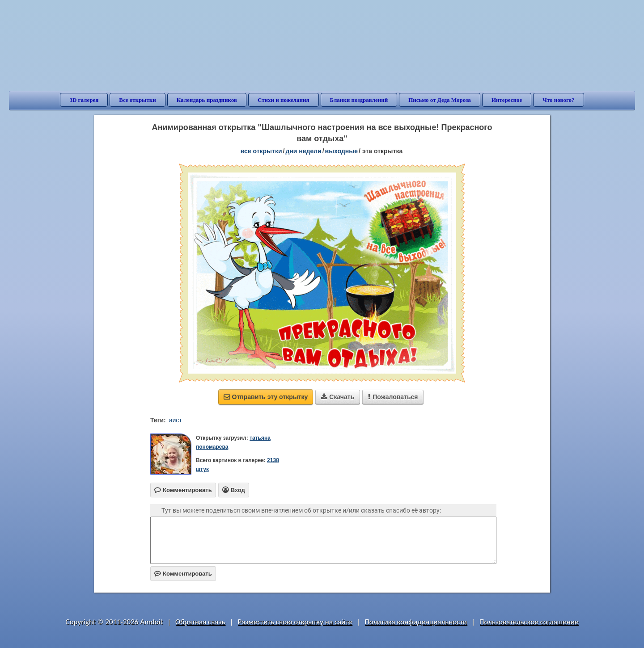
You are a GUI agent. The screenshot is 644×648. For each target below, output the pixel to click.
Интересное (506, 100)
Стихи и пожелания (283, 100)
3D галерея (83, 100)
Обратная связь (200, 622)
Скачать (337, 396)
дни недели (303, 151)
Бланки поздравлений (359, 100)
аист (175, 420)
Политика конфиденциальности (415, 622)
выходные (341, 151)
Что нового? (558, 100)
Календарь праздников (207, 100)
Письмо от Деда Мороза (439, 100)
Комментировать (183, 573)
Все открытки (137, 100)
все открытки (261, 151)
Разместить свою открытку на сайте (294, 622)
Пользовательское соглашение (528, 622)
